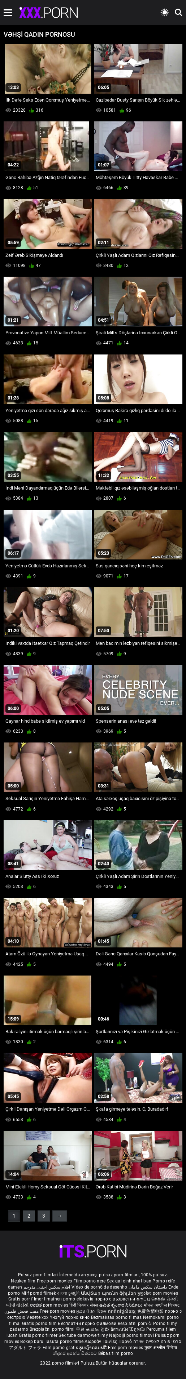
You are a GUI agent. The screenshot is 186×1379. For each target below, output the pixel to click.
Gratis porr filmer (26, 1299)
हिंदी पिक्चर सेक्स (83, 1305)
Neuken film (23, 1281)
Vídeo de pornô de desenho (99, 1287)
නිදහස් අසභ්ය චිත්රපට (75, 1353)
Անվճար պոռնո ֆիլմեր (109, 1293)
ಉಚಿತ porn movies (50, 1305)
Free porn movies (55, 1281)
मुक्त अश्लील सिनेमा (160, 1347)
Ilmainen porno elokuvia (69, 1299)
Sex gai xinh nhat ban (129, 1281)
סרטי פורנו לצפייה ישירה (157, 1341)
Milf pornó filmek (38, 1293)
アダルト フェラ (25, 1347)
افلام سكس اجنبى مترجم (46, 1287)
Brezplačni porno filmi (53, 1329)
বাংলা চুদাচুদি (68, 1293)
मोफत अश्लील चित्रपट (162, 1305)
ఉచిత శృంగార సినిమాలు (121, 1305)
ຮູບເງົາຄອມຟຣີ (93, 1347)
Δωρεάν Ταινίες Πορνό (109, 1341)
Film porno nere (89, 1281)
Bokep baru (31, 1341)
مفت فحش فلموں (22, 1311)
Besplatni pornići (135, 1323)
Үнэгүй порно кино (70, 1317)
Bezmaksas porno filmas (117, 1317)
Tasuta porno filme (65, 1341)
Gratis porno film (40, 1323)
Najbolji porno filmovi (131, 1335)
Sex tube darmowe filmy (83, 1335)
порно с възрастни (115, 1299)
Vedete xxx (37, 1317)
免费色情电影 (151, 1311)
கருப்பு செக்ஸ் (151, 1299)
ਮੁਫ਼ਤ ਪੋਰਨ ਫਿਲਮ (92, 1311)
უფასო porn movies (158, 1293)
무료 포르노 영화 (93, 1329)
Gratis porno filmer (39, 1335)
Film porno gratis (61, 1347)
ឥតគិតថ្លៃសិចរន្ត (122, 1311)
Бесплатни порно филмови (87, 1323)
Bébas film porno (115, 1353)
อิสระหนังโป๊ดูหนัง (128, 1329)
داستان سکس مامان (148, 1287)
